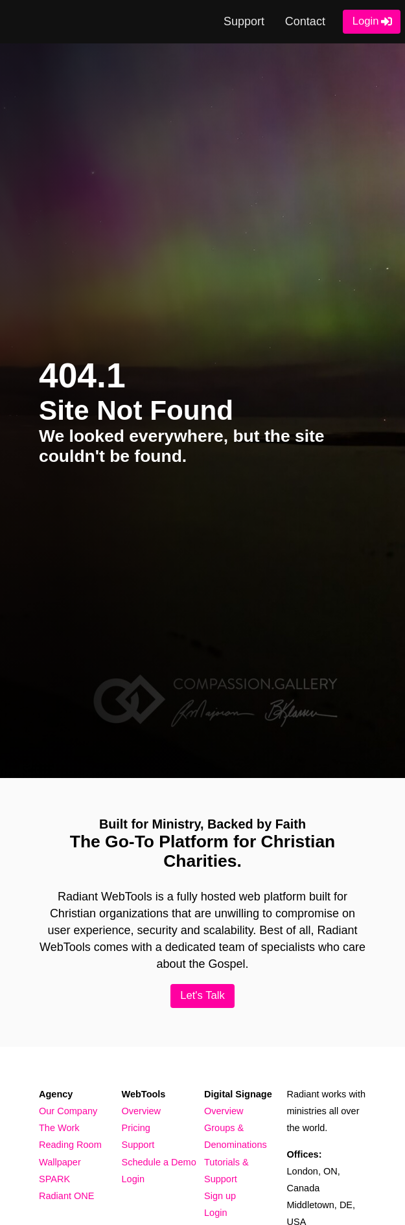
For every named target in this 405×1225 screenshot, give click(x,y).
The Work (59, 1128)
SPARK (54, 1179)
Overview (141, 1111)
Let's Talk (202, 995)
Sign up (220, 1196)
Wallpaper (60, 1162)
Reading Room (70, 1144)
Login (366, 21)
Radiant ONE (66, 1196)
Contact (305, 21)
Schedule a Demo (159, 1162)
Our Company (68, 1111)
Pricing (136, 1128)
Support (244, 21)
